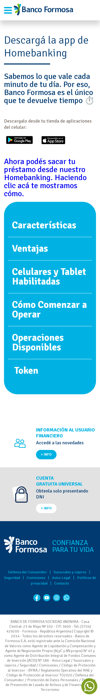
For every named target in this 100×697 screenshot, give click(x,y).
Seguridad (12, 577)
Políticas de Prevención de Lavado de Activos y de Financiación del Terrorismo (51, 685)
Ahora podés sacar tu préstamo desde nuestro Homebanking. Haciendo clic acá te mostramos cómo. (45, 178)
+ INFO (46, 454)
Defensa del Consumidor (27, 572)
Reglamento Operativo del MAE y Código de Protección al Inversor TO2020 (49, 672)
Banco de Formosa (43, 10)
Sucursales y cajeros (70, 572)
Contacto (61, 583)
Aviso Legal (61, 577)
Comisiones (36, 577)
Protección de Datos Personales (52, 680)
